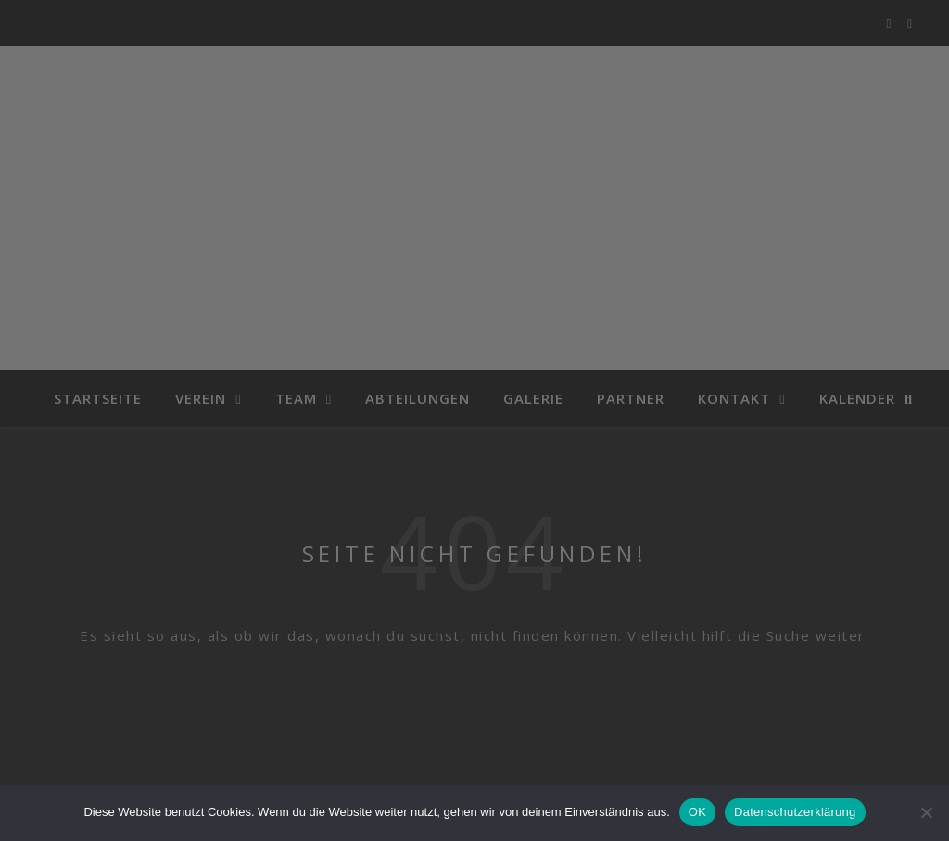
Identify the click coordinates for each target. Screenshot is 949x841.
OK (697, 812)
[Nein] (926, 812)
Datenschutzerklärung (794, 812)
